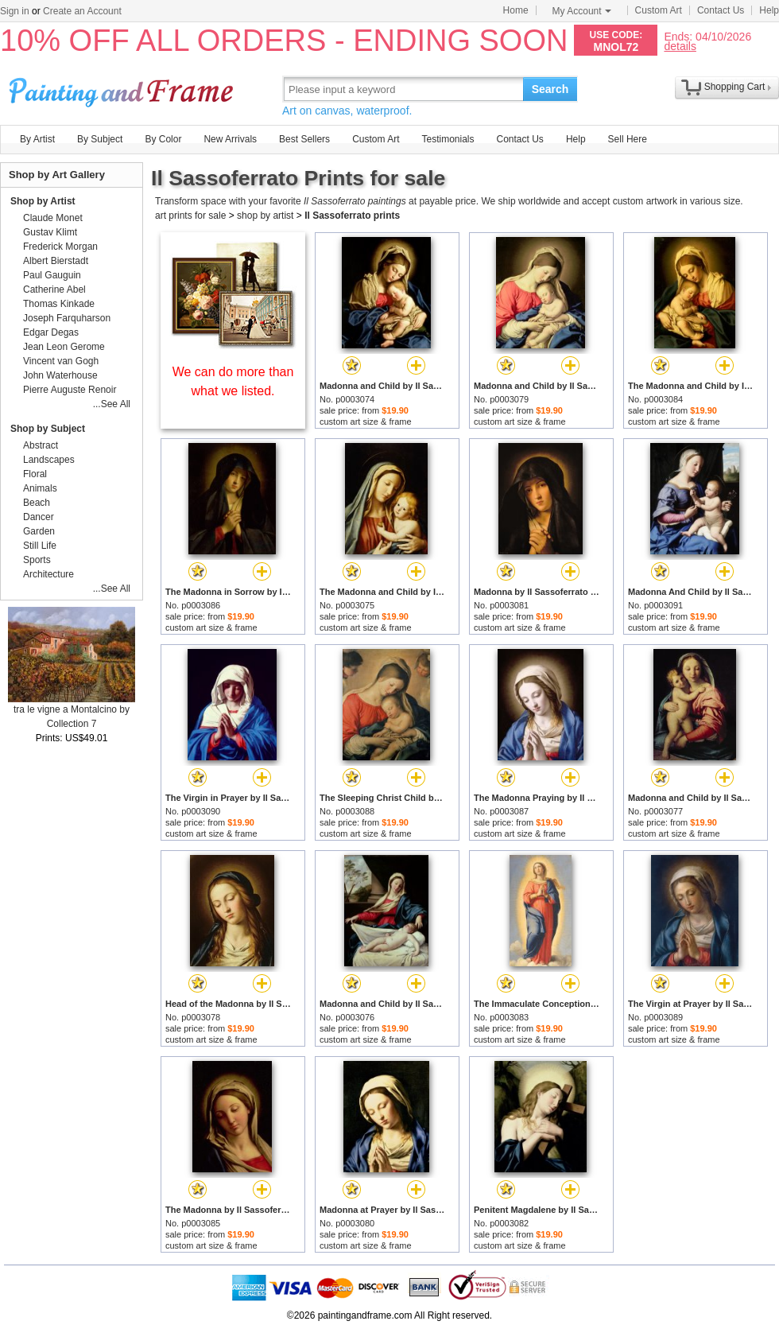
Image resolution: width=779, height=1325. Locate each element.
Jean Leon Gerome (64, 346)
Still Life (39, 545)
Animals (40, 488)
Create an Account (82, 11)
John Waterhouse (60, 375)
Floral (35, 474)
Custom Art (658, 10)
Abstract (40, 445)
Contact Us (720, 10)
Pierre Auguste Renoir (69, 389)
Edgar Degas (51, 332)
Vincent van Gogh (61, 361)
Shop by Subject (47, 428)
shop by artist (265, 215)
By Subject (99, 139)
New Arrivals (230, 139)
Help (769, 10)
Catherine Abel (54, 289)
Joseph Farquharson (66, 318)
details (680, 46)
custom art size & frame (366, 421)
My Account (581, 11)
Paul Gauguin (52, 275)
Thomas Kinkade (59, 303)
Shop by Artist (43, 201)
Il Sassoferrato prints (352, 215)
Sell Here (627, 139)
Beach (36, 502)
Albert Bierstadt (55, 260)
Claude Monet (53, 217)
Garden (39, 531)
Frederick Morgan (60, 246)
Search (550, 89)
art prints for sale (190, 215)
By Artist (37, 139)
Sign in (14, 11)
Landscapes (49, 459)
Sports (37, 559)
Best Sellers (304, 139)
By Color (163, 139)
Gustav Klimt (50, 232)
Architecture (48, 574)
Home (516, 10)
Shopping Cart (734, 86)
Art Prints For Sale (123, 89)
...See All (111, 404)
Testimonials (447, 139)
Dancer (38, 517)
